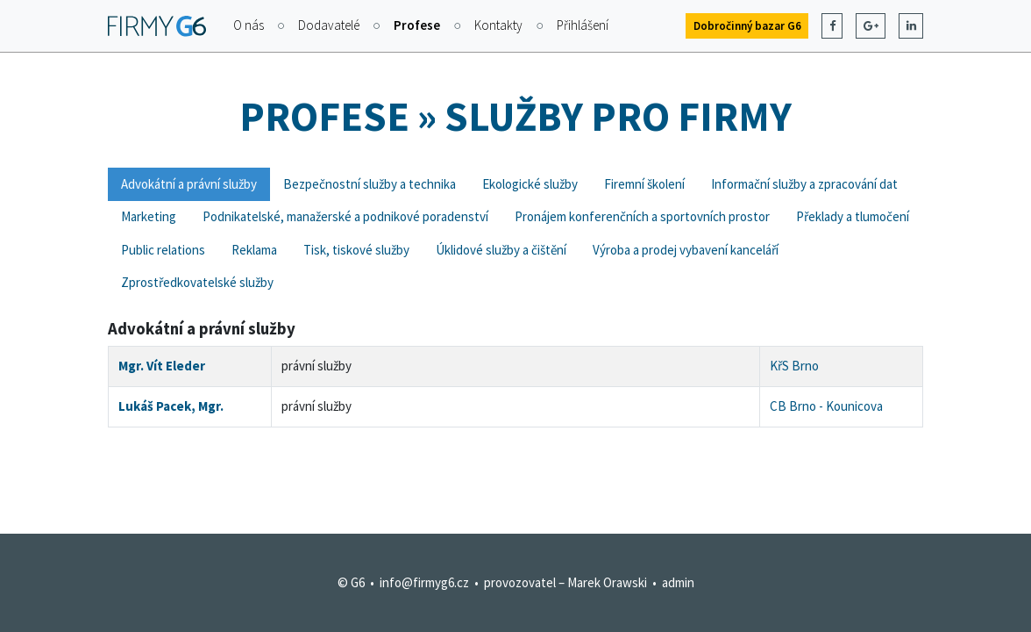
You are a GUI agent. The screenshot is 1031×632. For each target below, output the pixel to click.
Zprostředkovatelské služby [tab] (197, 282)
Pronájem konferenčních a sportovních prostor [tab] (642, 216)
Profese (417, 25)
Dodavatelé (328, 25)
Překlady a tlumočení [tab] (852, 216)
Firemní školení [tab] (644, 184)
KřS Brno (794, 365)
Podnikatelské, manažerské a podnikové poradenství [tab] (345, 216)
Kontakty (498, 25)
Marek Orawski (607, 582)
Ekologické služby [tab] (530, 184)
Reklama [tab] (254, 249)
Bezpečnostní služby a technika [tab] (369, 184)
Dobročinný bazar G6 (747, 25)
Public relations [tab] (163, 249)
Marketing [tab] (148, 216)
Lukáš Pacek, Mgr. (171, 406)
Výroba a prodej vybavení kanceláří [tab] (686, 249)
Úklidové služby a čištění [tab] (501, 249)
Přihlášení (582, 25)
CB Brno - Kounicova (826, 406)
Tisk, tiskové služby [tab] (356, 249)
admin (678, 582)
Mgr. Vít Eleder (161, 365)
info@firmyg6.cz (424, 582)
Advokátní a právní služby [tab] (189, 184)
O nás (248, 25)
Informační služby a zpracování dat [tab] (804, 184)
